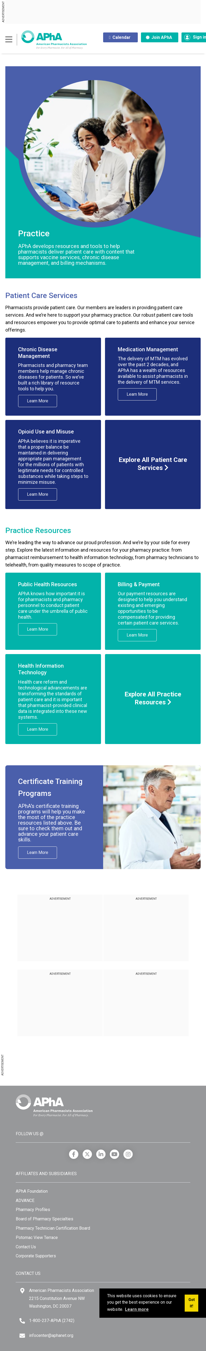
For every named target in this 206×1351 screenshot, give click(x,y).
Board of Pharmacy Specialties (44, 1218)
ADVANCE (25, 1200)
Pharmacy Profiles (33, 1209)
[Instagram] (128, 1154)
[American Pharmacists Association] (46, 39)
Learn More (37, 400)
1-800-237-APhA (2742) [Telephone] (51, 1320)
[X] (87, 1154)
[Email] (22, 1335)
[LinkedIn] (101, 1154)
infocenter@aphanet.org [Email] (51, 1335)
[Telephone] (22, 1320)
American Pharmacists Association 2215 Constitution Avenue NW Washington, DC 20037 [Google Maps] (61, 1298)
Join (159, 37)
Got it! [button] (191, 1303)
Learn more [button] (137, 1309)
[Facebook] (73, 1154)
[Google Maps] (22, 1290)
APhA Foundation (32, 1191)
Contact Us (26, 1246)
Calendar (120, 37)
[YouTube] (114, 1154)
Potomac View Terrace (37, 1237)
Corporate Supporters (36, 1255)
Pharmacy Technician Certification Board (53, 1228)
